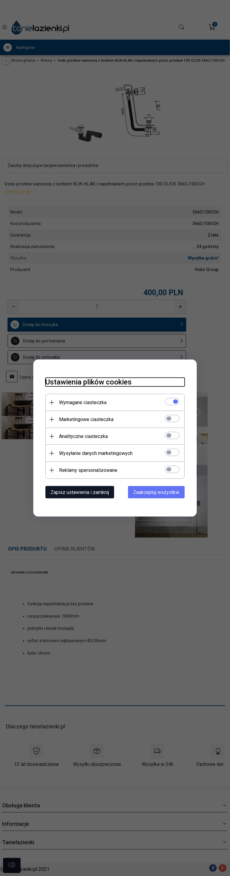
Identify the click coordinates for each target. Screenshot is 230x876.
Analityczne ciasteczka (83, 436)
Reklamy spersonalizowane (88, 470)
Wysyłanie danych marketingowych (96, 453)
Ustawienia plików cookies (88, 382)
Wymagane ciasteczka (83, 402)
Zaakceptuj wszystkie (156, 492)
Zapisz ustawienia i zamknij (80, 492)
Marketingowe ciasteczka (86, 419)
